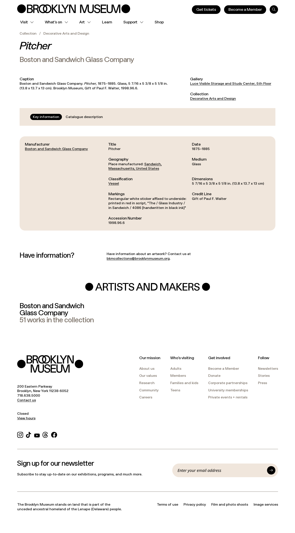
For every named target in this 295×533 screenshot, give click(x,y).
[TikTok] (29, 434)
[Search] (274, 9)
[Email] (221, 470)
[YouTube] (37, 434)
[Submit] (271, 470)
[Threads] (45, 434)
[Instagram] (20, 434)
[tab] (46, 117)
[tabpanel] (147, 183)
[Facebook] (54, 434)
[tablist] (68, 117)
